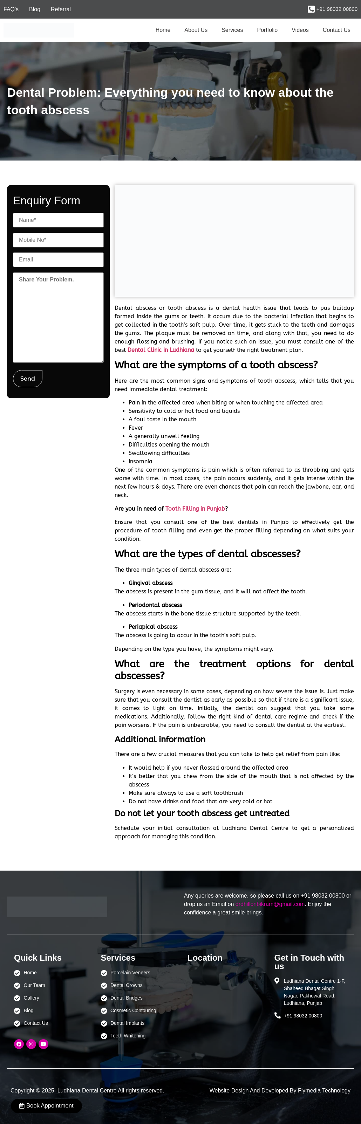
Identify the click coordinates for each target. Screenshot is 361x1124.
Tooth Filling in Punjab (195, 508)
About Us (195, 30)
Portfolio (267, 30)
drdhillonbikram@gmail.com (270, 904)
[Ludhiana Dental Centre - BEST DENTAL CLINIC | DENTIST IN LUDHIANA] (224, 1002)
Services (232, 30)
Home (163, 30)
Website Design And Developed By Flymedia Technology (280, 1091)
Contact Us (336, 30)
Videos (300, 30)
